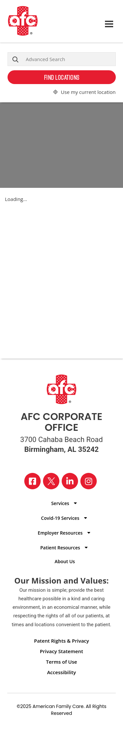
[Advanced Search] (62, 59)
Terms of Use (61, 661)
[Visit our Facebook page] (32, 481)
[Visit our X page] (51, 481)
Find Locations (61, 77)
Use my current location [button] (88, 92)
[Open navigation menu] (109, 21)
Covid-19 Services (60, 518)
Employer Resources (60, 533)
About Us (65, 561)
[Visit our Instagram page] (88, 481)
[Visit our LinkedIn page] (70, 481)
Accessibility (61, 672)
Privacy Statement (61, 651)
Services (60, 503)
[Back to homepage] (54, 21)
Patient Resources (60, 547)
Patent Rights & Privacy (61, 640)
